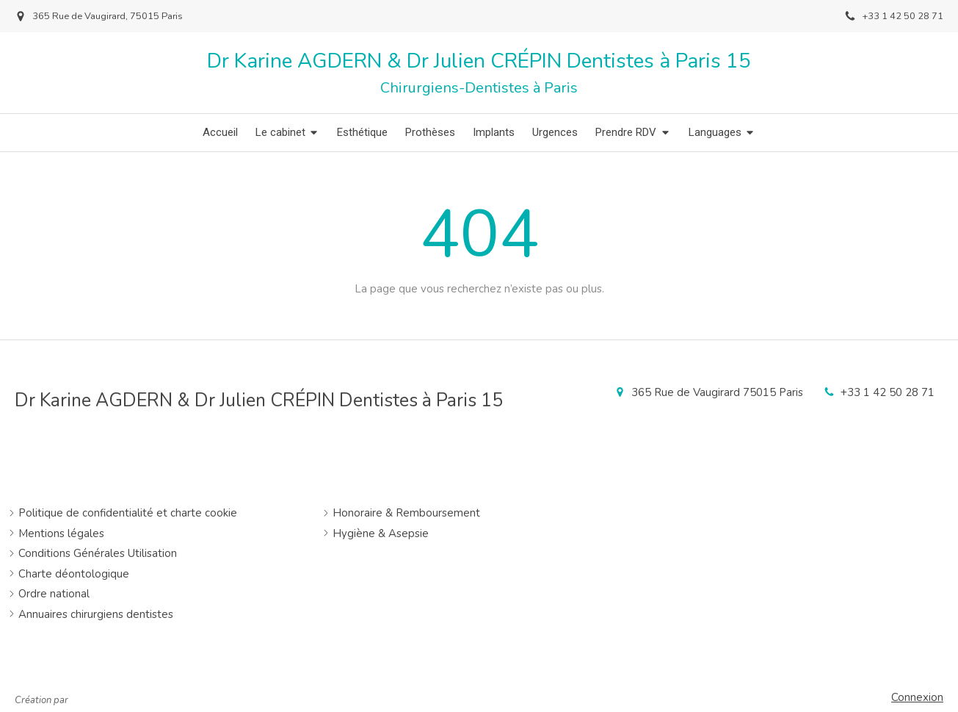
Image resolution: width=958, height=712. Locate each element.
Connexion (917, 697)
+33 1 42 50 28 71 (888, 392)
